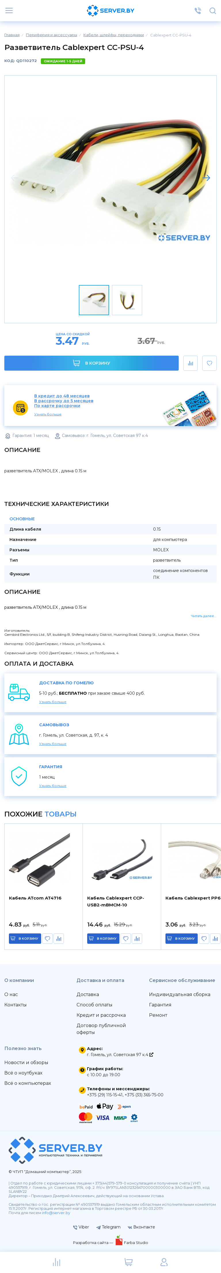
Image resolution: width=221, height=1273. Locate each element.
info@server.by (56, 1213)
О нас (11, 994)
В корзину (91, 363)
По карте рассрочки (57, 405)
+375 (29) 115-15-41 (105, 1094)
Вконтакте (141, 1227)
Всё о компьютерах (27, 1083)
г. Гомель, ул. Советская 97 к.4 (120, 1054)
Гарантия (160, 1005)
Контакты (15, 1005)
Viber (81, 1227)
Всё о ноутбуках (23, 1073)
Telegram (108, 1227)
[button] (206, 177)
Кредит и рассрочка (101, 1015)
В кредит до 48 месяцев (62, 396)
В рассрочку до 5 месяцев (64, 400)
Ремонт (158, 1015)
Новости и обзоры (26, 1062)
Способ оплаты (95, 1005)
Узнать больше (48, 414)
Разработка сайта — (93, 1242)
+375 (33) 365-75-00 (144, 1094)
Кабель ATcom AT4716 (35, 898)
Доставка (88, 994)
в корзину (29, 939)
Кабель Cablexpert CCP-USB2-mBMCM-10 (115, 901)
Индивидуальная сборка (179, 994)
